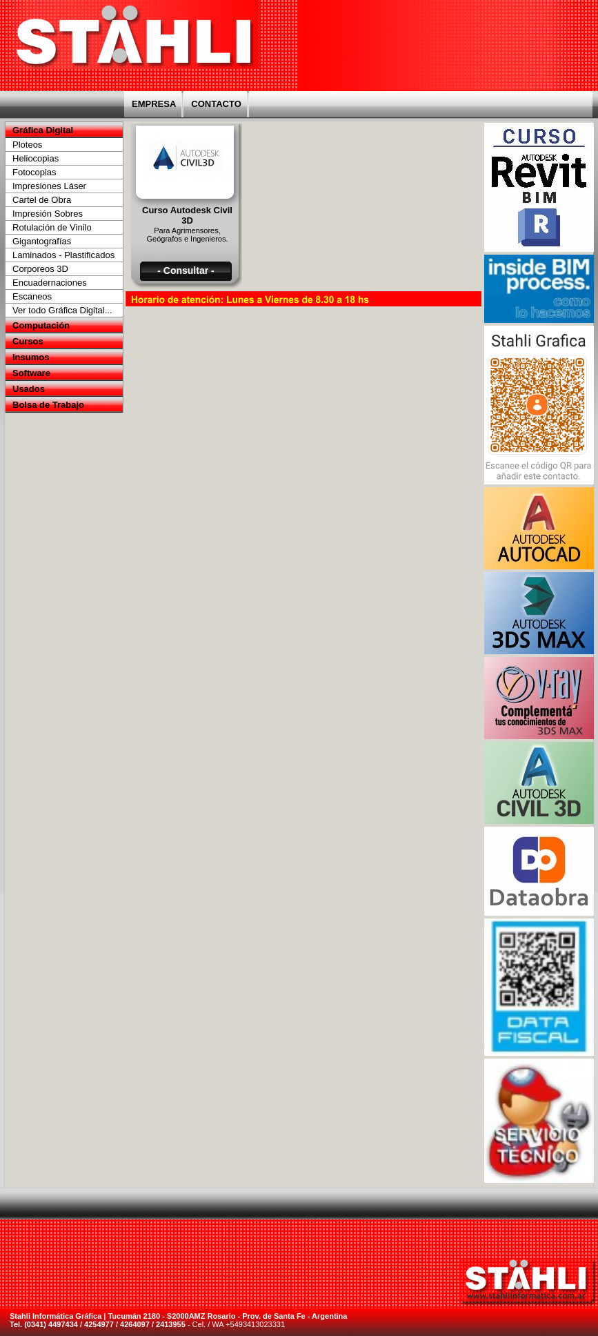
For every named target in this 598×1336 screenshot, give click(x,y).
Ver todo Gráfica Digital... (62, 310)
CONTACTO (216, 104)
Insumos (30, 357)
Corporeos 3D (40, 269)
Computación (41, 325)
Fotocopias (34, 172)
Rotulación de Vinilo (52, 227)
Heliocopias (35, 158)
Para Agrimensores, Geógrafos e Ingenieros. (187, 234)
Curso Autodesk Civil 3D (187, 215)
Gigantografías (41, 241)
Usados (28, 389)
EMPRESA (154, 104)
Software (31, 373)
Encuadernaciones (49, 282)
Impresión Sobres (47, 213)
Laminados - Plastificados (63, 255)
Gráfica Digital (42, 130)
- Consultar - (185, 270)
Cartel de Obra (41, 200)
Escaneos (32, 296)
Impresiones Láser (49, 186)
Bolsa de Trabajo (48, 405)
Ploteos (27, 144)
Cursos (27, 341)
